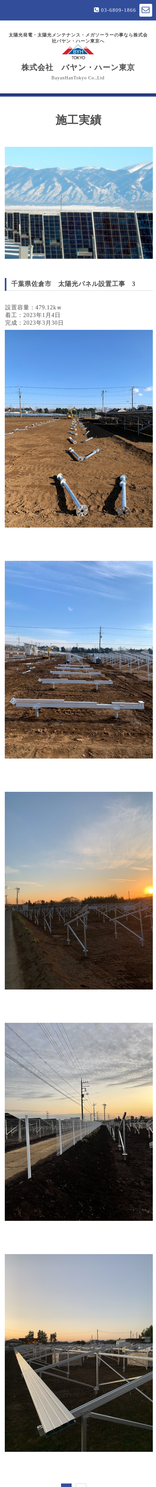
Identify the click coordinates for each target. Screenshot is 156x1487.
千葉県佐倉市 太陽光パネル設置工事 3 (73, 283)
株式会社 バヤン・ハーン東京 (78, 58)
